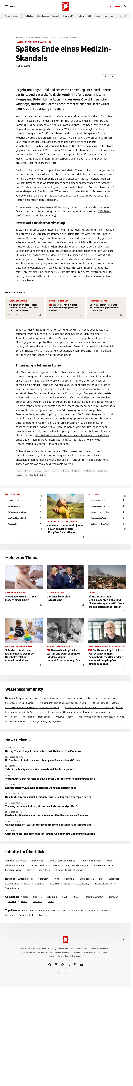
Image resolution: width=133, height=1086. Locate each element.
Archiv (110, 860)
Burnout (9, 915)
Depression (105, 910)
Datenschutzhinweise (98, 948)
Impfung (55, 471)
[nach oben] (124, 940)
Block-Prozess (43, 16)
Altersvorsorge (25, 878)
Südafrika (54, 883)
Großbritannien (69, 422)
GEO (89, 16)
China (56, 878)
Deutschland (103, 471)
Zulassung (65, 471)
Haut (64, 897)
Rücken (12, 901)
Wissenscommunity (14, 865)
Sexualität (37, 901)
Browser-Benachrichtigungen (70, 870)
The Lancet (76, 471)
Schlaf (24, 901)
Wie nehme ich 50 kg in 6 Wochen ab (44, 698)
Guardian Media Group (38, 475)
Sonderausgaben (13, 870)
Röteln (19, 125)
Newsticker (16, 740)
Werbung (76, 952)
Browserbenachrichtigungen (70, 956)
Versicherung (82, 883)
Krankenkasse (12, 883)
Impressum (25, 948)
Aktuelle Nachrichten (91, 860)
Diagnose (42, 915)
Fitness (75, 897)
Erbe (101, 878)
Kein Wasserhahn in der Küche (82, 698)
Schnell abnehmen (47, 910)
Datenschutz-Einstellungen (95, 952)
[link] (125, 6)
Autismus (37, 471)
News (7, 16)
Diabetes (37, 897)
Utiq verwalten (28, 952)
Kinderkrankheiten (94, 897)
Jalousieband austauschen (106, 703)
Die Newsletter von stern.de (30, 860)
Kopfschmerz (115, 897)
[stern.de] (65, 6)
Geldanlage (114, 878)
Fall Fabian (29, 16)
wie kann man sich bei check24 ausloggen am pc (64, 703)
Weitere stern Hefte (103, 865)
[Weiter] (126, 16)
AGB (84, 948)
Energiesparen (87, 878)
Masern (28, 150)
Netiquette (42, 952)
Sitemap (56, 865)
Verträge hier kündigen (60, 952)
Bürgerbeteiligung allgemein (47, 721)
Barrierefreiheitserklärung (44, 948)
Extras (15, 16)
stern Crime (108, 16)
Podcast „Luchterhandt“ (62, 16)
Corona (91, 910)
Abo (115, 6)
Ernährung (27, 910)
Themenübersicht (38, 865)
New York (39, 883)
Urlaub (67, 883)
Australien (43, 878)
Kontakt (52, 956)
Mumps (98, 120)
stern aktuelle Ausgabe (77, 865)
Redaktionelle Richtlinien (69, 948)
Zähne (51, 901)
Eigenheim (69, 878)
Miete (27, 883)
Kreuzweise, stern (64, 716)
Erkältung (52, 897)
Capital (97, 16)
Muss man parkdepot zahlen (36, 716)
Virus (64, 910)
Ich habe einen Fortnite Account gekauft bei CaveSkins (32, 707)
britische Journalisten (92, 329)
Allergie (24, 897)
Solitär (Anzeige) (13, 888)
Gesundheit (20, 37)
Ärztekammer (22, 475)
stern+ (82, 16)
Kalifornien (44, 422)
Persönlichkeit (26, 915)
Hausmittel (77, 910)
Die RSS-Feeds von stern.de (62, 860)
